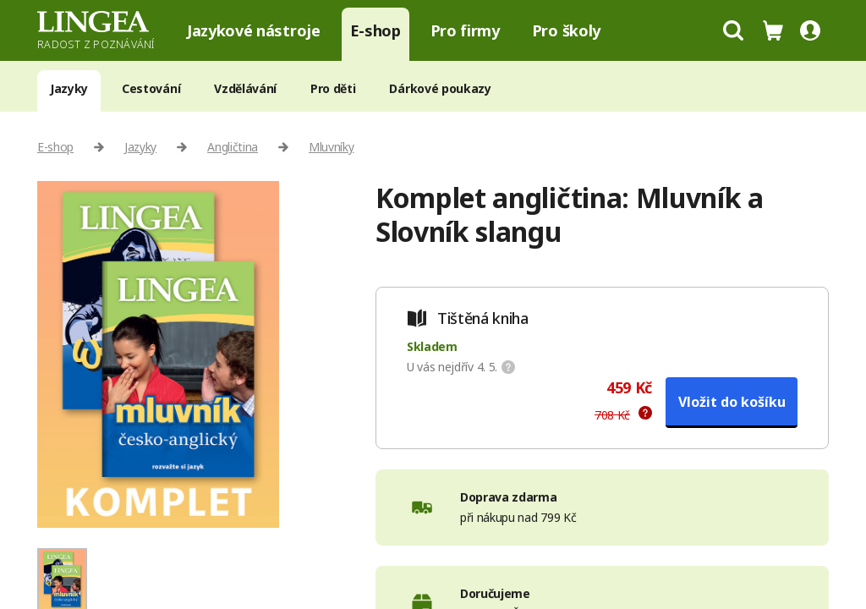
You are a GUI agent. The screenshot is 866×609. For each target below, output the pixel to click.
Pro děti (332, 88)
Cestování (151, 88)
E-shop (375, 30)
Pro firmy (465, 30)
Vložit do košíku (732, 401)
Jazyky (69, 88)
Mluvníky (331, 147)
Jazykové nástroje (254, 30)
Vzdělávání (245, 88)
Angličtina (232, 147)
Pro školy (566, 30)
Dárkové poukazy (440, 88)
